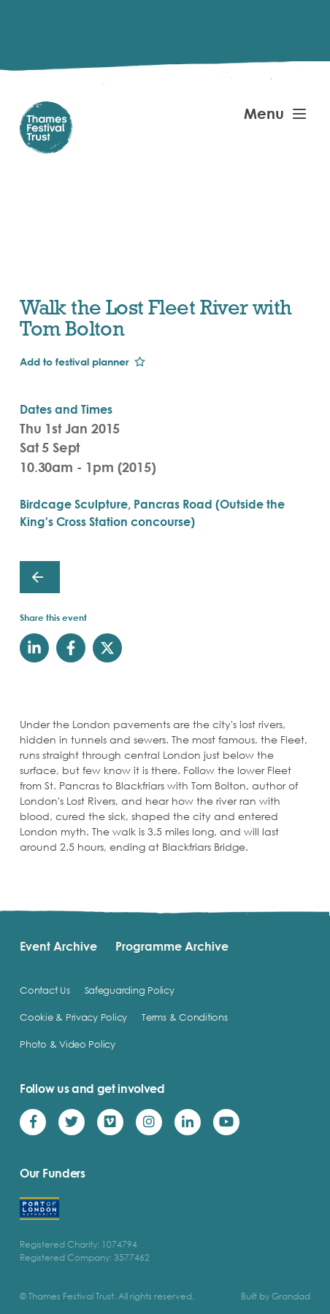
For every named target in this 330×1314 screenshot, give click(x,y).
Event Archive (58, 946)
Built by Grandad (275, 1296)
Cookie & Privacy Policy (73, 1017)
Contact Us (44, 990)
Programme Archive (172, 946)
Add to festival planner (74, 361)
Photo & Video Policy (67, 1044)
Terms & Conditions (184, 1017)
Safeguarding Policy (129, 990)
